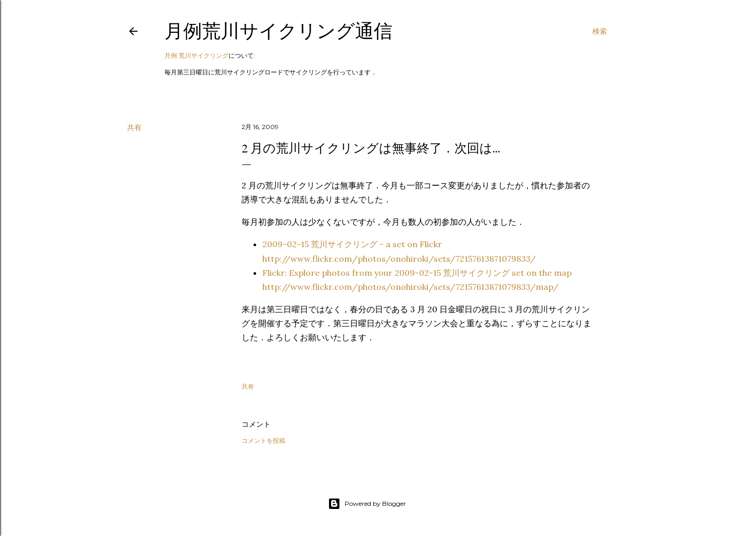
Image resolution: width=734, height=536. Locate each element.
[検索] (599, 31)
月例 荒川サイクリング (196, 55)
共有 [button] (134, 127)
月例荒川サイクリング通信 (278, 31)
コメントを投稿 (263, 440)
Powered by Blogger (367, 503)
